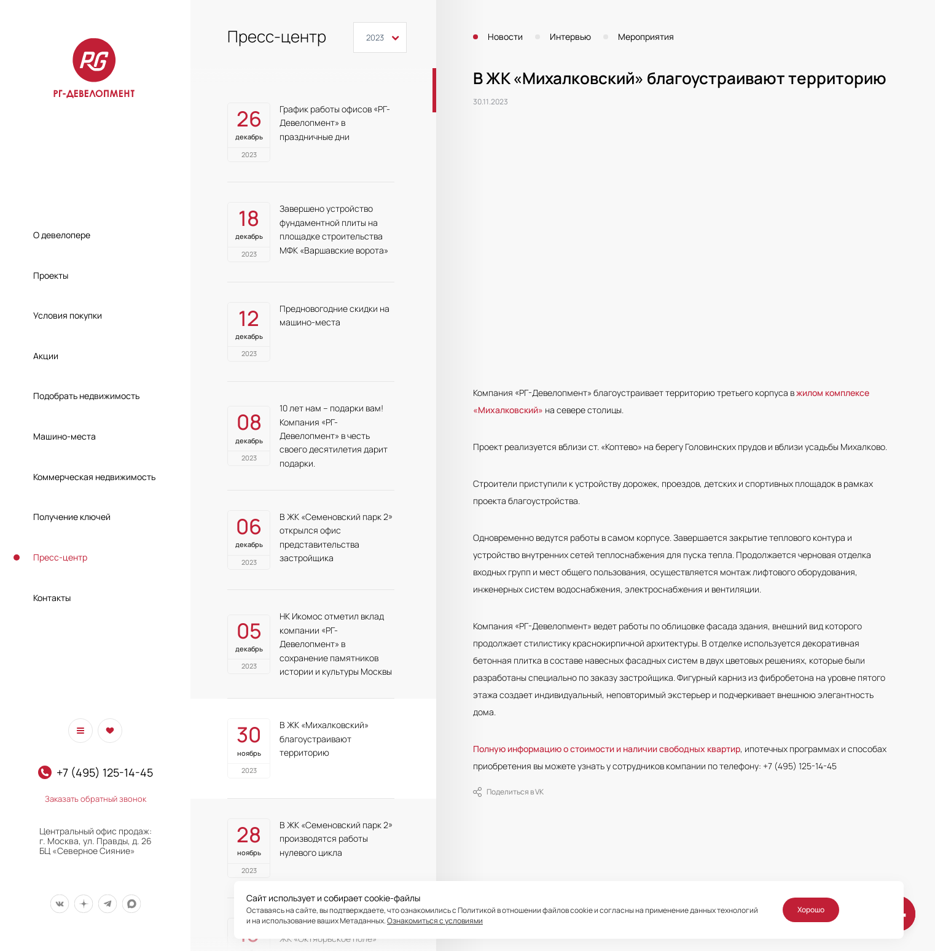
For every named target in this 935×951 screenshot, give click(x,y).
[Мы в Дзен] (83, 903)
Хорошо (810, 909)
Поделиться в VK (508, 792)
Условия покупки (67, 315)
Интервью (570, 37)
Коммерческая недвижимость (94, 477)
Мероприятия (646, 37)
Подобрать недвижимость (86, 396)
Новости (505, 37)
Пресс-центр (60, 557)
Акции (45, 356)
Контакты (52, 598)
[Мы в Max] (131, 903)
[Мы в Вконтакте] (59, 903)
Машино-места (64, 436)
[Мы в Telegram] (107, 903)
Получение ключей (72, 516)
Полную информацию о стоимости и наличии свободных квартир (606, 749)
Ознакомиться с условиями (435, 920)
